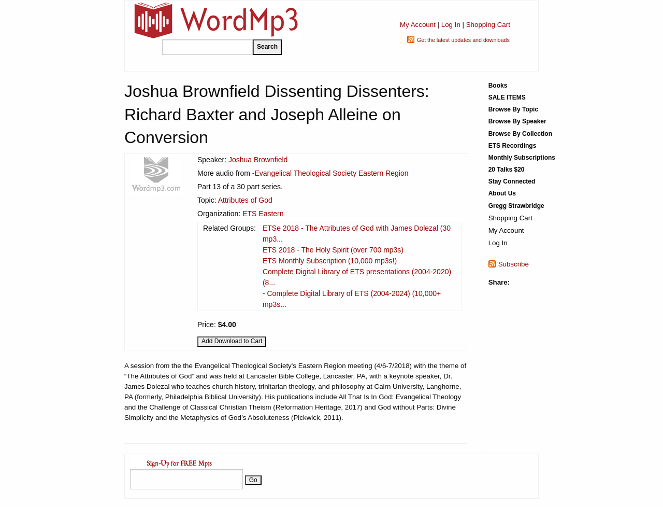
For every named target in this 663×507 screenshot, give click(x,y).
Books (498, 85)
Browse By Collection (520, 133)
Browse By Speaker (517, 121)
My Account (418, 25)
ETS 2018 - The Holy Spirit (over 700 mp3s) (333, 250)
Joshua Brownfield (257, 160)
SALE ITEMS (507, 97)
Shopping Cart (488, 25)
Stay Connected (512, 181)
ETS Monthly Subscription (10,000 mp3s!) (330, 261)
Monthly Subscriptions (521, 157)
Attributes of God (245, 200)
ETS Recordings (512, 145)
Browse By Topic (513, 109)
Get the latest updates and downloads (463, 40)
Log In (450, 25)
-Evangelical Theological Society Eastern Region (330, 173)
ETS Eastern (262, 213)
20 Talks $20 (506, 169)
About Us (502, 193)
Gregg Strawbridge (516, 205)
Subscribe (513, 264)
